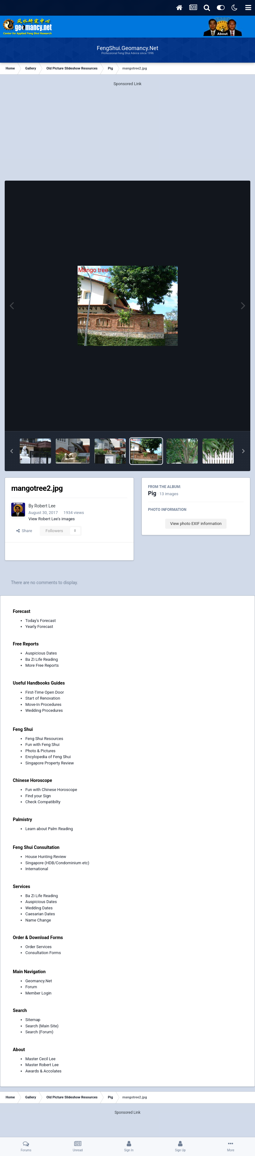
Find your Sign (38, 796)
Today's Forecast (40, 620)
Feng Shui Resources (44, 738)
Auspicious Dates (41, 653)
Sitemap (32, 1019)
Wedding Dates (39, 908)
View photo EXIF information (196, 523)
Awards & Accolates (43, 1071)
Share (24, 530)
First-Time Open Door (44, 692)
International (36, 868)
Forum (31, 986)
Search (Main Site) (42, 1026)
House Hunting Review (45, 856)
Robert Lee (44, 505)
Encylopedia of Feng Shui (48, 756)
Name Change (38, 920)
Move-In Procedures (43, 704)
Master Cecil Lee (40, 1058)
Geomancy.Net (38, 981)
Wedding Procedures (44, 710)
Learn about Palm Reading (49, 828)
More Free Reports (42, 665)
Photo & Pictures (40, 750)
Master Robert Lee (42, 1064)
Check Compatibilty (42, 801)
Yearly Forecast (39, 626)
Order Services (38, 946)
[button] (11, 451)
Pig (152, 493)
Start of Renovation (42, 698)
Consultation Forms (43, 952)
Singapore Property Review (49, 763)
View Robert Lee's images (51, 518)
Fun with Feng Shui (42, 744)
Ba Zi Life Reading (41, 659)
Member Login (38, 993)
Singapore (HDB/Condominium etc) (57, 863)
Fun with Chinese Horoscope (51, 789)
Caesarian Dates (40, 914)
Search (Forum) (39, 1032)
